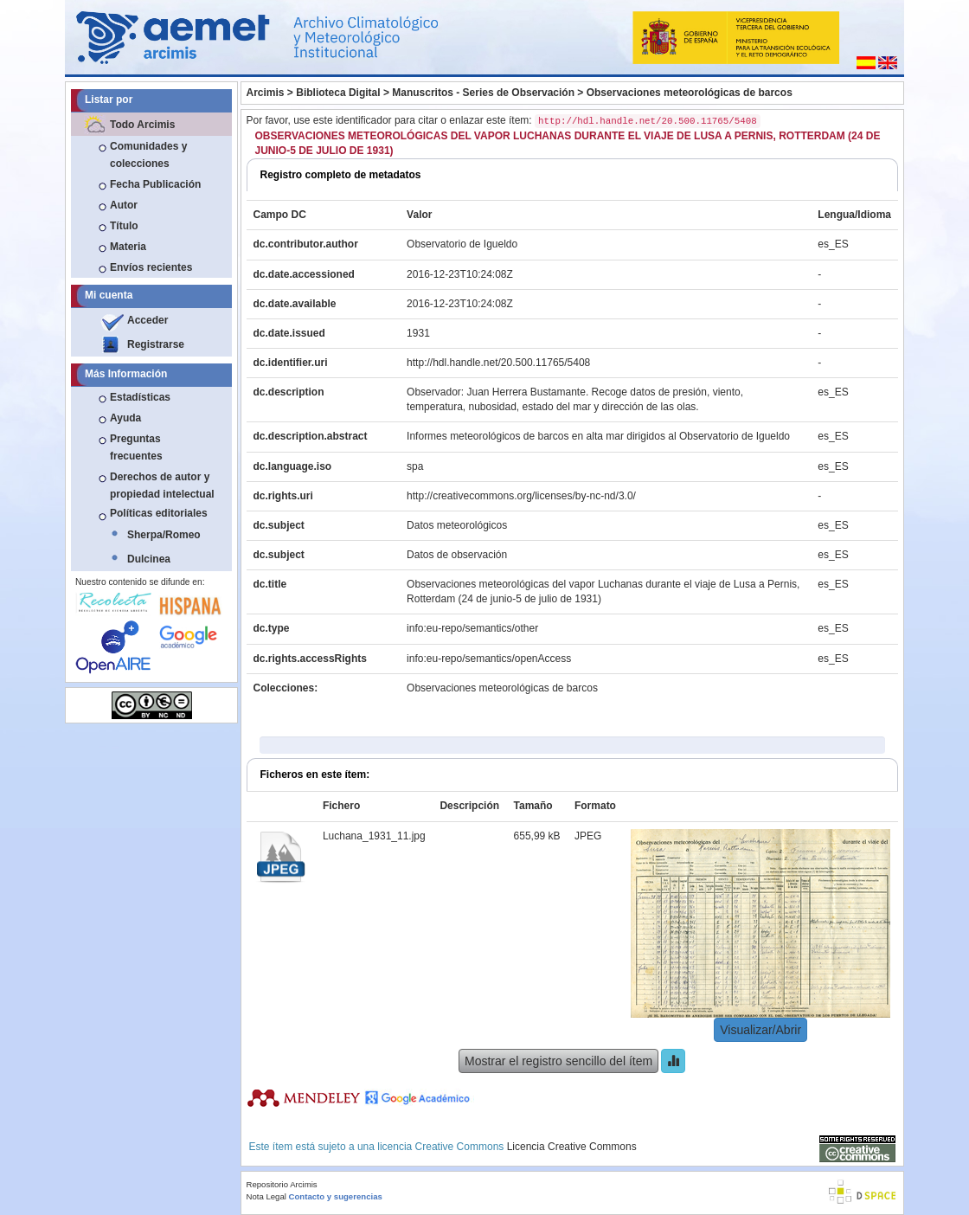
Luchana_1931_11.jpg (374, 836)
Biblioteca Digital (338, 93)
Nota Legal (266, 1196)
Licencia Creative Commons (572, 1147)
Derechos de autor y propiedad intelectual (162, 485)
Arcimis (266, 93)
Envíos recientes (151, 267)
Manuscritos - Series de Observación (483, 93)
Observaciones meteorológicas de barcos (690, 93)
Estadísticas (140, 397)
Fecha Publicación (155, 184)
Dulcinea (148, 559)
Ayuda (125, 418)
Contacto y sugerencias (335, 1196)
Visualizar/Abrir (760, 1030)
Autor (124, 205)
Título (124, 226)
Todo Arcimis (142, 125)
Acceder (147, 320)
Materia (128, 247)
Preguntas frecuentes (136, 447)
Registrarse (155, 344)
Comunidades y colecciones (148, 155)
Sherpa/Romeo (164, 535)
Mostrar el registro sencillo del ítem (558, 1061)
